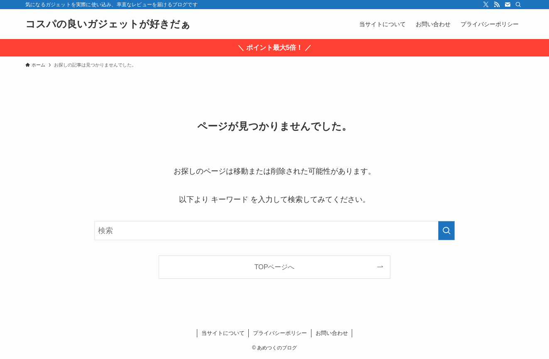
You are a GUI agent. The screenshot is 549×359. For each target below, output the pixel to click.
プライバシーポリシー (280, 333)
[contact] (507, 4)
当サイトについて (223, 333)
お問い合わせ (332, 333)
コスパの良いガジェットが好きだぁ (108, 24)
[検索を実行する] (446, 230)
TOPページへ (275, 266)
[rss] (496, 4)
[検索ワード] (274, 230)
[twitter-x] (485, 4)
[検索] (518, 4)
